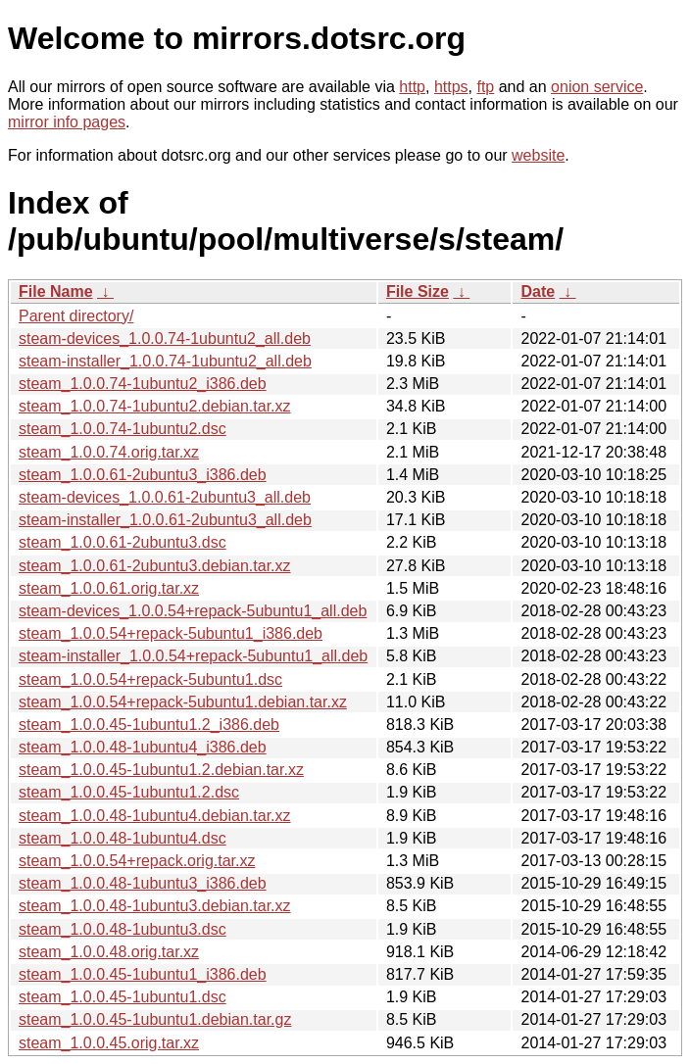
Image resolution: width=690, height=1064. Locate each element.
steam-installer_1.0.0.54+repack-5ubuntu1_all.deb (193, 656)
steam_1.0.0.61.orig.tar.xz (109, 588)
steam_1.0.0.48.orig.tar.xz (109, 951)
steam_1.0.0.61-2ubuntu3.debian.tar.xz (155, 565)
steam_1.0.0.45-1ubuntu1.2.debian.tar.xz (161, 769)
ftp (485, 86)
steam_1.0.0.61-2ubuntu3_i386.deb (143, 474)
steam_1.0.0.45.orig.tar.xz (109, 1043)
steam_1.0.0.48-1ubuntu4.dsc (122, 838)
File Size (417, 291)
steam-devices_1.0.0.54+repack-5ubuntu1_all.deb (193, 611)
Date (537, 291)
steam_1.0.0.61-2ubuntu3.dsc (122, 542)
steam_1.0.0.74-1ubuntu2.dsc (122, 428)
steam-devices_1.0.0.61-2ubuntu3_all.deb (165, 497)
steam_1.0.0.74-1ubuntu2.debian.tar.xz (155, 406)
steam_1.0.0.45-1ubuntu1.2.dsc (129, 792)
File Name (56, 291)
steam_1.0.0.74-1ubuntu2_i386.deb (143, 383)
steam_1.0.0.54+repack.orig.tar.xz (137, 860)
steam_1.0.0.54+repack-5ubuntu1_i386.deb (170, 633)
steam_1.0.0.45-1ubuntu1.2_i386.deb (149, 724)
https (451, 86)
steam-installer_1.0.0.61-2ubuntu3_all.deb (165, 519)
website (538, 155)
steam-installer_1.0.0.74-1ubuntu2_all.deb (165, 361)
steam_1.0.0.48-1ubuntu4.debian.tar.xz (155, 815)
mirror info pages (66, 122)
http (412, 86)
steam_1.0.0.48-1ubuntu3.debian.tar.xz (155, 905)
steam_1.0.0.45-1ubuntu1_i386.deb (143, 974)
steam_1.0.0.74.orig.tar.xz (109, 452)
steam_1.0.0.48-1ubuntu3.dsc (122, 929)
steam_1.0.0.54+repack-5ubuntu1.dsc (150, 679)
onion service (597, 86)
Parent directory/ (76, 316)
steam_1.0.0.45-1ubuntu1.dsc (122, 997)
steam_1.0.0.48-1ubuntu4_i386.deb (143, 747)
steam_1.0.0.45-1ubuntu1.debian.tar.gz (155, 1019)
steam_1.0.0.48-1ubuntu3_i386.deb (143, 883)
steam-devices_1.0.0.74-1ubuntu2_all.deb (165, 338)
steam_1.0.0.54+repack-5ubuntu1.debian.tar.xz (183, 702)
